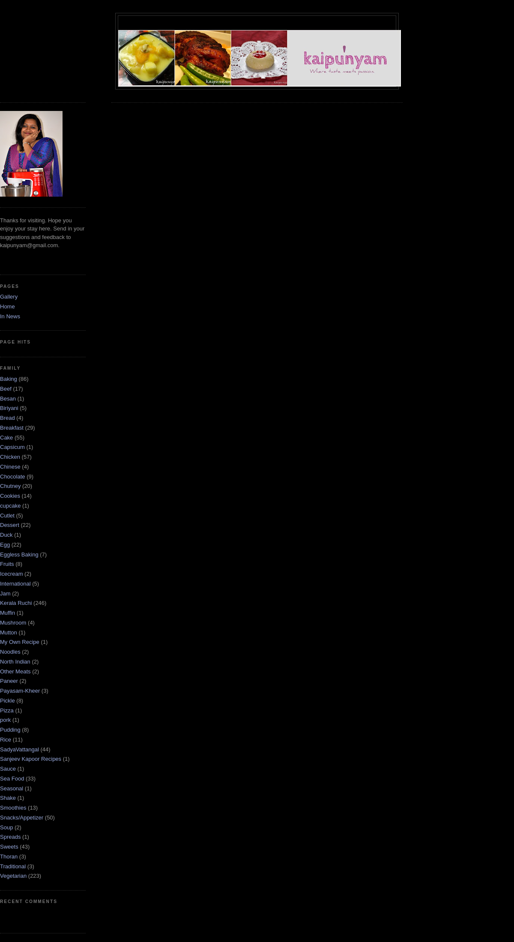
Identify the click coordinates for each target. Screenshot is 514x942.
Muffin (7, 613)
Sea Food (12, 778)
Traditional (13, 866)
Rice (5, 739)
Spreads (10, 837)
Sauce (8, 769)
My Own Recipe (19, 642)
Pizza (7, 710)
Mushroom (13, 622)
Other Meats (15, 671)
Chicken (10, 457)
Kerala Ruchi (16, 603)
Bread (7, 418)
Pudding (10, 730)
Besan (8, 398)
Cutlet (7, 515)
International (15, 583)
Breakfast (12, 428)
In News (10, 316)
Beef (6, 389)
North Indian (15, 661)
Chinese (10, 467)
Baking (8, 379)
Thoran (9, 856)
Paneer (9, 681)
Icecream (11, 574)
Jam (5, 593)
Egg (5, 544)
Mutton (8, 632)
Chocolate (12, 476)
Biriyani (9, 408)
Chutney (10, 486)
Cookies (10, 496)
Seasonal (11, 788)
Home (7, 306)
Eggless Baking (19, 554)
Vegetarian (13, 876)
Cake (6, 437)
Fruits (7, 564)
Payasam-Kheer (20, 691)
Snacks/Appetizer (21, 817)
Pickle (7, 700)
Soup (6, 827)
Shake (8, 798)
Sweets (9, 846)
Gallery (9, 296)
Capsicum (12, 447)
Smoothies (13, 807)
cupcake (10, 505)
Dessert (9, 525)
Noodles (10, 652)
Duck (6, 535)
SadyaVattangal (19, 749)
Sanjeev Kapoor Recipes (30, 759)
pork (5, 720)
